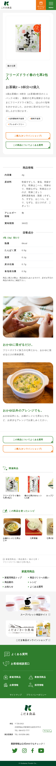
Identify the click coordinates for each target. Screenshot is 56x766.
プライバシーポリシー (36, 695)
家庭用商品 (11, 559)
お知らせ (9, 586)
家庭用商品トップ (13, 577)
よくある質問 (36, 586)
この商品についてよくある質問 (28, 145)
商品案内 (22, 559)
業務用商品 (40, 677)
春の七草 (33, 559)
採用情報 (39, 685)
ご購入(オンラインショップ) (28, 136)
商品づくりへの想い (39, 577)
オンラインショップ (41, 7)
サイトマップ (16, 695)
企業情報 (13, 685)
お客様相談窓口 (20, 663)
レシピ (33, 582)
